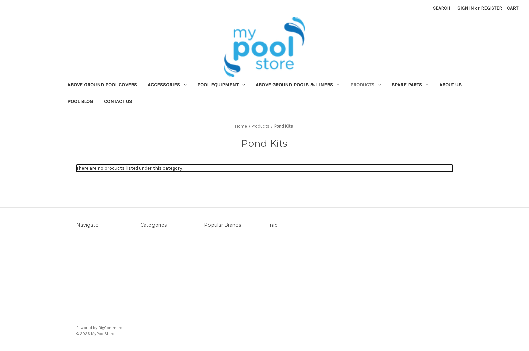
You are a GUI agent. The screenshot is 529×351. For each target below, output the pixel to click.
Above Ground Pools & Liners (297, 85)
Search (441, 8)
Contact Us (118, 101)
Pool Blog (80, 101)
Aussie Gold (216, 300)
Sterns (211, 236)
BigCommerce (112, 327)
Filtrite (211, 264)
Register (491, 8)
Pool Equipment (221, 85)
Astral (211, 286)
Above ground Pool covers (102, 85)
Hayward (213, 257)
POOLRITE (215, 278)
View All (212, 307)
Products (365, 85)
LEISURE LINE (218, 243)
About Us (450, 85)
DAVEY (211, 271)
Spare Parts (410, 85)
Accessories (167, 85)
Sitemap (85, 257)
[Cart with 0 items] (512, 8)
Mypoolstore (218, 250)
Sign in (465, 8)
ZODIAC (212, 293)
